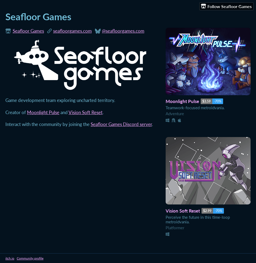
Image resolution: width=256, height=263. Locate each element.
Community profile (30, 258)
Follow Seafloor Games (226, 6)
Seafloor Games (28, 31)
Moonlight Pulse (43, 112)
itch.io (9, 258)
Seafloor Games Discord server (121, 124)
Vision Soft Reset (86, 112)
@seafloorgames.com (123, 31)
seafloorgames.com (72, 31)
